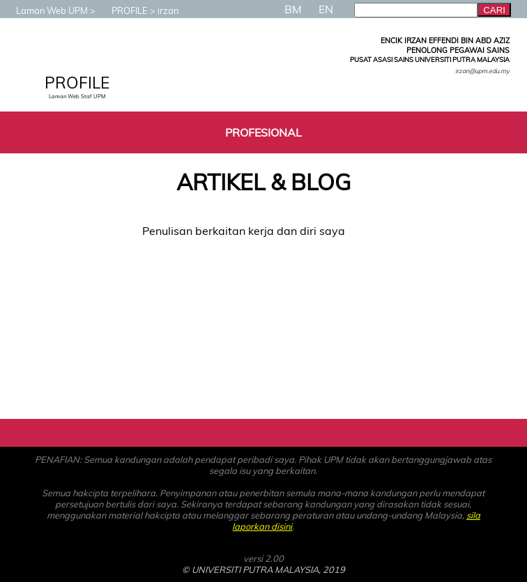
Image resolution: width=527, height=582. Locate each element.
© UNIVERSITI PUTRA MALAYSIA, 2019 (263, 569)
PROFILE (123, 10)
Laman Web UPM (45, 10)
